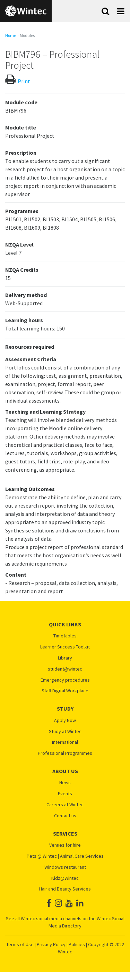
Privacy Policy (51, 944)
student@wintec (65, 669)
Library (65, 658)
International (65, 742)
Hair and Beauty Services (65, 889)
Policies (77, 944)
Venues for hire (65, 845)
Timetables (65, 636)
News (65, 783)
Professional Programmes (65, 753)
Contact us (65, 816)
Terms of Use (20, 944)
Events (65, 794)
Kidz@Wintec (65, 878)
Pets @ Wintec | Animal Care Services (65, 856)
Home (10, 35)
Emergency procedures (65, 680)
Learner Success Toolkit (65, 647)
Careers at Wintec (65, 805)
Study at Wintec (65, 731)
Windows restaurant (65, 867)
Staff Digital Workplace (65, 691)
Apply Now (65, 720)
